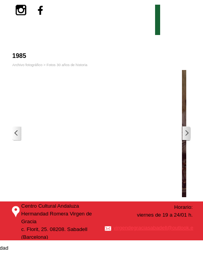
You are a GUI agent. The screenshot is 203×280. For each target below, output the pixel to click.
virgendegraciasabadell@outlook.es (155, 228)
